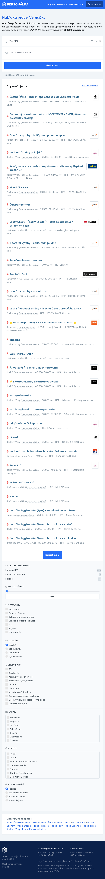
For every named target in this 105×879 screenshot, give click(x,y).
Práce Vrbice (32, 822)
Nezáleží (10, 645)
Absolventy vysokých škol (19, 680)
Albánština (13, 717)
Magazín (51, 4)
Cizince (10, 684)
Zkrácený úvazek (15, 613)
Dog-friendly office (17, 776)
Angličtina (13, 721)
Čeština (12, 733)
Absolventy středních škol (19, 677)
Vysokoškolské (13, 656)
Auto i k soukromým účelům (22, 761)
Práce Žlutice (48, 822)
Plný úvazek (12, 609)
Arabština (13, 725)
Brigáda (9, 578)
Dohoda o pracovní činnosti (20, 620)
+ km (93, 41)
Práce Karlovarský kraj (34, 829)
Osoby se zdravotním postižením (22, 696)
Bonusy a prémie (16, 765)
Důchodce (12, 688)
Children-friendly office (19, 773)
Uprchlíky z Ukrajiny (16, 703)
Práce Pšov (57, 825)
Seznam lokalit (77, 848)
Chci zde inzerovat (89, 85)
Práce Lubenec (73, 825)
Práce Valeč (78, 822)
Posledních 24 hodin (16, 792)
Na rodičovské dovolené (18, 692)
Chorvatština (14, 736)
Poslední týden (14, 800)
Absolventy (12, 673)
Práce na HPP (11, 570)
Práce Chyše (63, 822)
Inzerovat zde (76, 4)
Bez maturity (13, 648)
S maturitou (12, 652)
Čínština (12, 740)
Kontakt (6, 866)
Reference (62, 4)
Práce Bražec (24, 825)
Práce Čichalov (15, 822)
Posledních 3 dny (15, 796)
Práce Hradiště (41, 825)
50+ (8, 669)
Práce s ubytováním (15, 574)
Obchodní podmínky (12, 864)
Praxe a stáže (13, 632)
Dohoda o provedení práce (19, 617)
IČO (8, 624)
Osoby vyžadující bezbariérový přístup (25, 699)
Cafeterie (13, 769)
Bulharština (14, 729)
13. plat (11, 754)
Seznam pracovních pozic (50, 848)
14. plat (12, 757)
